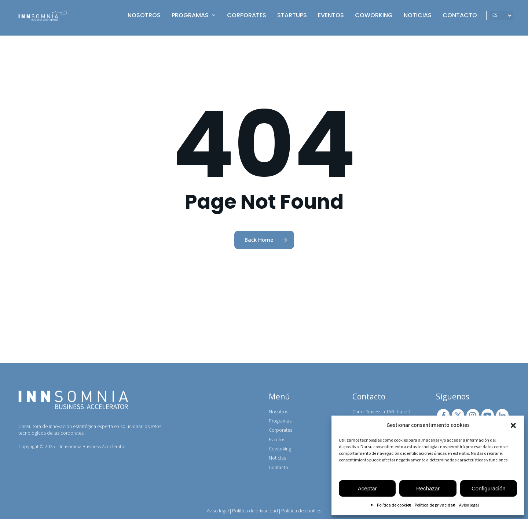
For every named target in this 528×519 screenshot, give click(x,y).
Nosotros (278, 409)
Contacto (278, 466)
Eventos (277, 438)
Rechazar (428, 488)
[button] (513, 425)
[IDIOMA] (501, 18)
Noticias (277, 456)
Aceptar (367, 488)
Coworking (280, 447)
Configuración (489, 488)
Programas (280, 419)
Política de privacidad (435, 505)
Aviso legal (469, 505)
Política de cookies (394, 505)
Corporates (280, 428)
